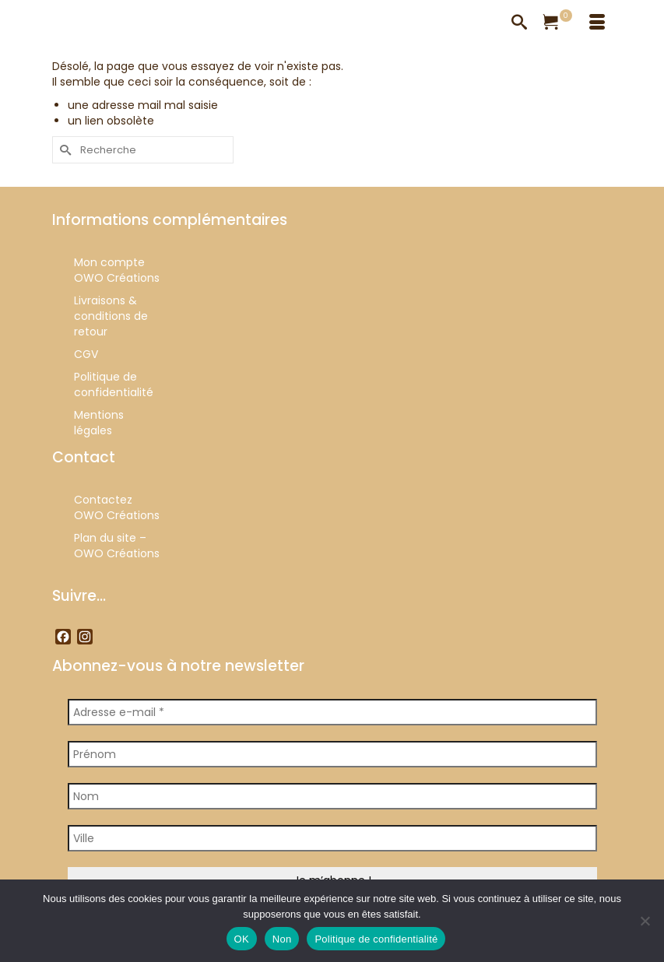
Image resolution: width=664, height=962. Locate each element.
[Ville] (332, 838)
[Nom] (332, 796)
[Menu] (597, 23)
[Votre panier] (558, 23)
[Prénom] (332, 754)
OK (241, 939)
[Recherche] (519, 23)
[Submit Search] (64, 149)
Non (282, 939)
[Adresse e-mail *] (332, 712)
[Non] (644, 921)
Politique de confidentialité (375, 939)
